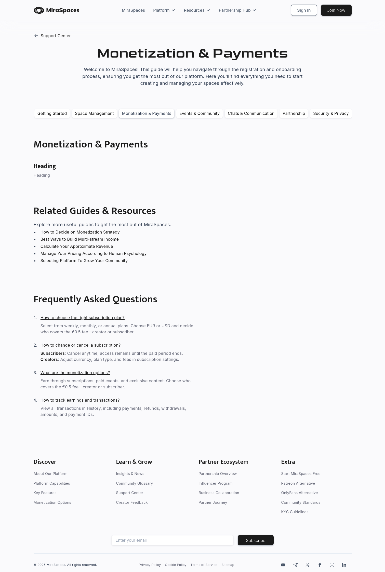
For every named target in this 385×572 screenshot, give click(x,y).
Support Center (129, 493)
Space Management (94, 113)
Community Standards (301, 502)
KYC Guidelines (295, 512)
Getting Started (52, 113)
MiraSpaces (133, 10)
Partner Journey (213, 502)
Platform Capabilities (52, 483)
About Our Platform (51, 473)
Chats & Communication (251, 113)
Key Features (45, 493)
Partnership (294, 113)
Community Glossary (134, 483)
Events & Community (199, 113)
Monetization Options (52, 502)
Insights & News (130, 473)
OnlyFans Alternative (299, 493)
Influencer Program (216, 483)
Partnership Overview (218, 473)
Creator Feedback (132, 502)
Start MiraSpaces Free (301, 473)
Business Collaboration (219, 493)
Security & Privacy (331, 113)
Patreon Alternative (298, 483)
